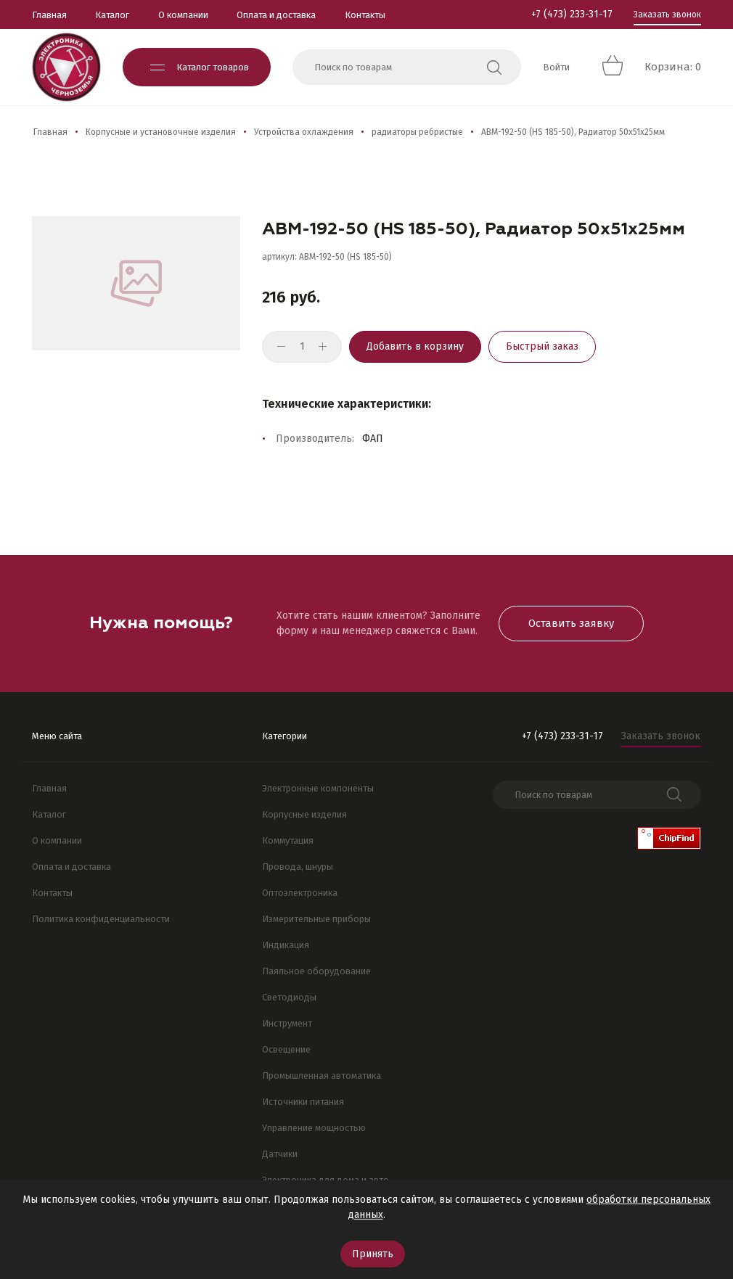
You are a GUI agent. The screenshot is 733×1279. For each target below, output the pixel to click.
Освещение (286, 1049)
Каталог (112, 14)
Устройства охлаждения (303, 132)
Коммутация (288, 840)
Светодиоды (289, 997)
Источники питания (303, 1101)
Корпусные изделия (304, 814)
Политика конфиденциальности (101, 918)
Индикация (285, 944)
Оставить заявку (571, 623)
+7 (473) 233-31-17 (572, 14)
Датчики (280, 1153)
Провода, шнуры (297, 866)
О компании (183, 14)
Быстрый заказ (542, 346)
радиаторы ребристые (417, 132)
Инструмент (287, 1023)
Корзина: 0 (672, 66)
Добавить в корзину (415, 346)
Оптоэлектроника (299, 892)
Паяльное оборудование (316, 971)
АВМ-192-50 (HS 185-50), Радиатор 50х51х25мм (573, 132)
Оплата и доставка (276, 14)
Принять (372, 1254)
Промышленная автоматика (321, 1075)
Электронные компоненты (318, 788)
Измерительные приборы (316, 918)
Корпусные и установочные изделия (161, 132)
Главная (49, 14)
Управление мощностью (314, 1127)
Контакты (365, 14)
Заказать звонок (667, 14)
